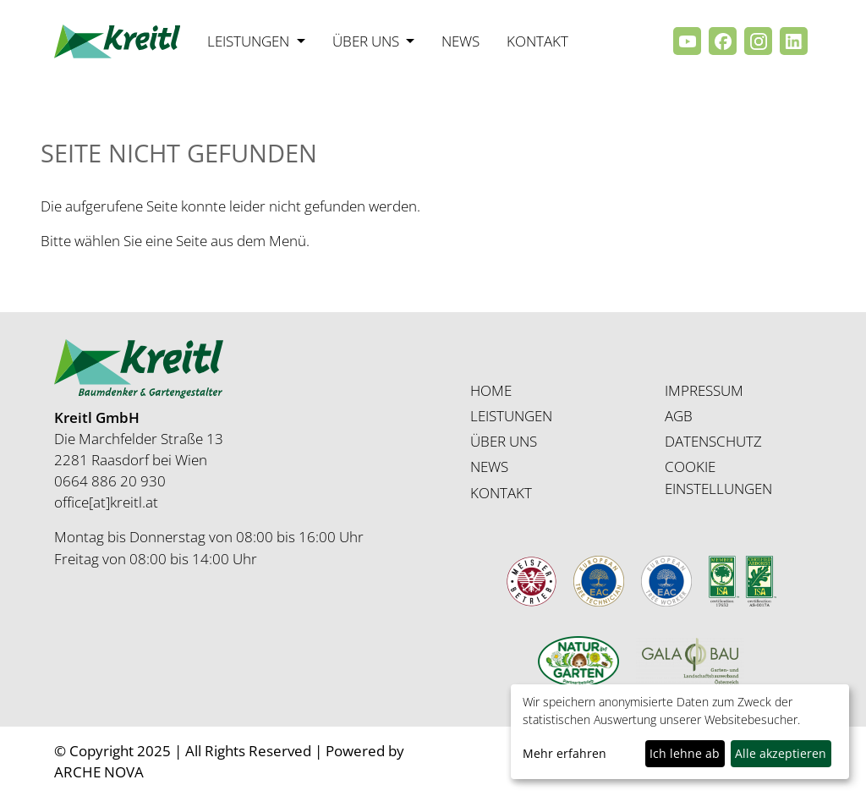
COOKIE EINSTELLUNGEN (718, 477)
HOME (491, 390)
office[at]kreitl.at (106, 502)
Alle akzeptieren (780, 753)
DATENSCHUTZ (713, 441)
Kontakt (537, 41)
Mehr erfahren (564, 753)
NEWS (489, 466)
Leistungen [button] (250, 41)
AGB (679, 415)
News (460, 41)
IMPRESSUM (704, 390)
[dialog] (680, 731)
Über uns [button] (367, 41)
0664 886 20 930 (110, 481)
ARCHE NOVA (99, 772)
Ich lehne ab (685, 753)
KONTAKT (501, 492)
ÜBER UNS (503, 441)
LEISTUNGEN (511, 415)
